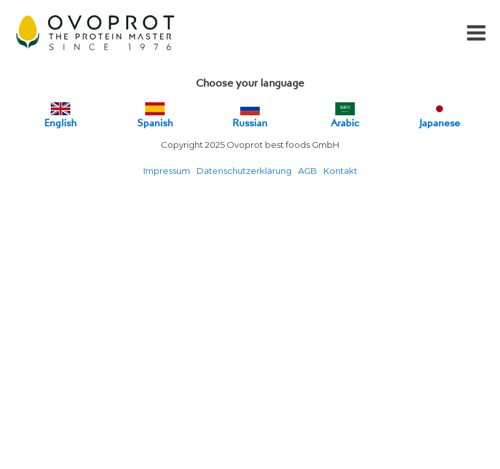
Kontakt (340, 170)
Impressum (166, 170)
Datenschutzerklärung (244, 170)
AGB (307, 170)
